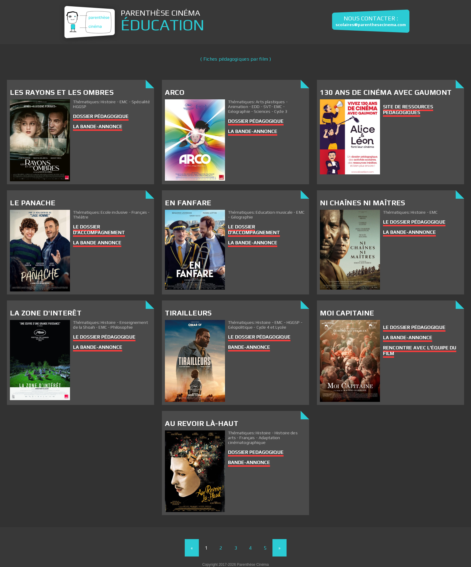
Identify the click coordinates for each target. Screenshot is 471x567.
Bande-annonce (249, 462)
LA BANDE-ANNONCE (97, 126)
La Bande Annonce (97, 243)
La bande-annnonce (409, 232)
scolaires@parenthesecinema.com (371, 25)
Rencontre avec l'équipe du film (419, 350)
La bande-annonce (252, 131)
